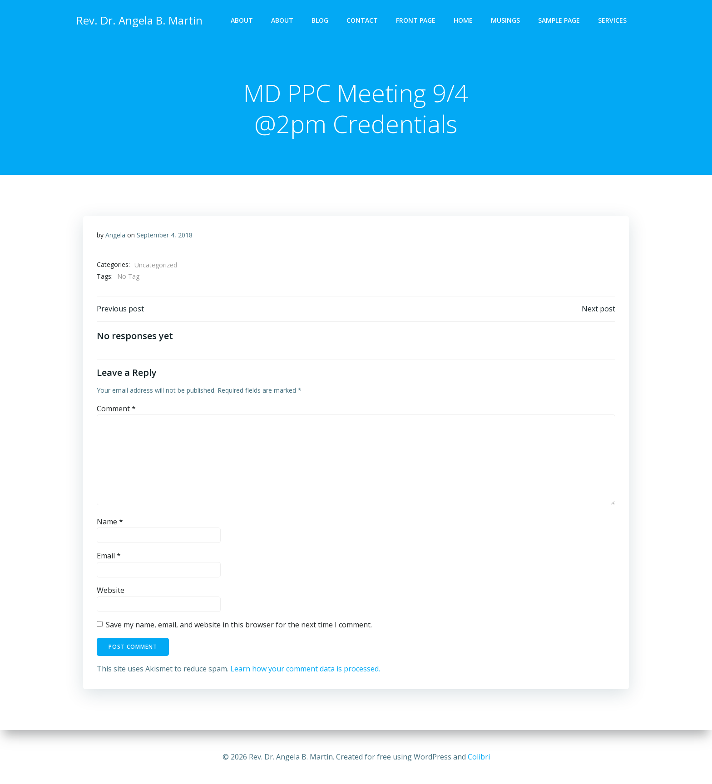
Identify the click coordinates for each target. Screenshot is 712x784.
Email (109, 557)
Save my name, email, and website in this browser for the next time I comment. (239, 625)
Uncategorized (155, 265)
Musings (505, 20)
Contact (362, 20)
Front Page (415, 20)
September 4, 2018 (165, 235)
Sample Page (559, 20)
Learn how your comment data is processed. (305, 669)
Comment (116, 409)
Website (110, 591)
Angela (115, 235)
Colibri (479, 757)
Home (463, 20)
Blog (320, 20)
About (242, 20)
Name (110, 522)
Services (612, 20)
